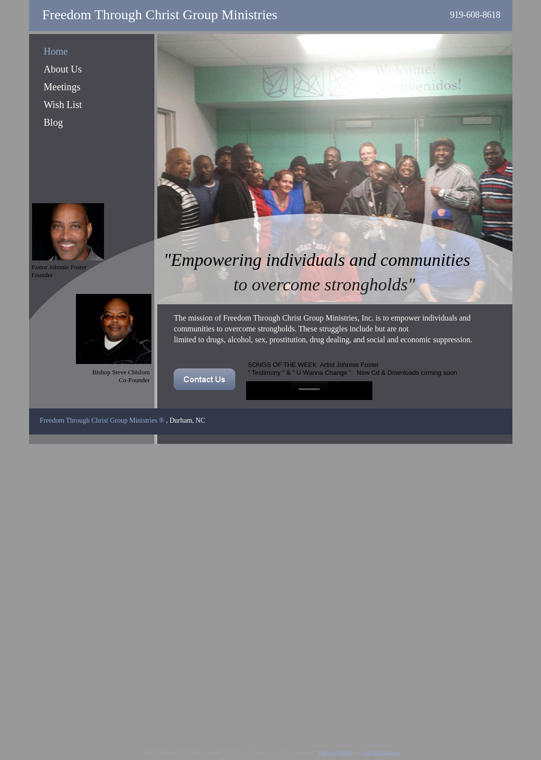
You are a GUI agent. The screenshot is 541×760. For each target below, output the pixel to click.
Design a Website (336, 752)
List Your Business (380, 752)
